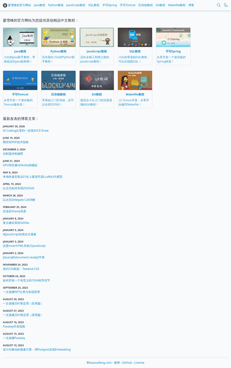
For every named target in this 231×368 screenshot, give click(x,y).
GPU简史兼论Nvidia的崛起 (20, 165)
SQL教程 (93, 5)
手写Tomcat (128, 5)
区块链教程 (145, 5)
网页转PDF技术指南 (16, 142)
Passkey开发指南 (14, 326)
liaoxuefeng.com (100, 363)
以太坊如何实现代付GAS (18, 188)
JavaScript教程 (75, 5)
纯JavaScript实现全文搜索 (19, 234)
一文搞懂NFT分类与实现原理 (21, 292)
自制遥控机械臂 (13, 154)
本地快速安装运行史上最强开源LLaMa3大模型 (32, 177)
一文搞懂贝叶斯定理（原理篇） (23, 315)
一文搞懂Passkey (14, 338)
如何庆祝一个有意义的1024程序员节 (26, 280)
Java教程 (39, 5)
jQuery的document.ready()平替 (24, 257)
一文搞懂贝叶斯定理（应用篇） (23, 303)
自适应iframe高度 (14, 211)
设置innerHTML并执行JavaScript (24, 246)
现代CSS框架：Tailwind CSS (21, 269)
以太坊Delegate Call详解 (19, 200)
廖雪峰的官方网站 (17, 5)
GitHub (127, 363)
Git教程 (160, 5)
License (139, 363)
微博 (117, 363)
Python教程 (56, 5)
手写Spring (109, 5)
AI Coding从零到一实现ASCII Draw (26, 131)
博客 (191, 5)
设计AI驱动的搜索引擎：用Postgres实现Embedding (37, 349)
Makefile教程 (177, 5)
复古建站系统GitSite (16, 223)
